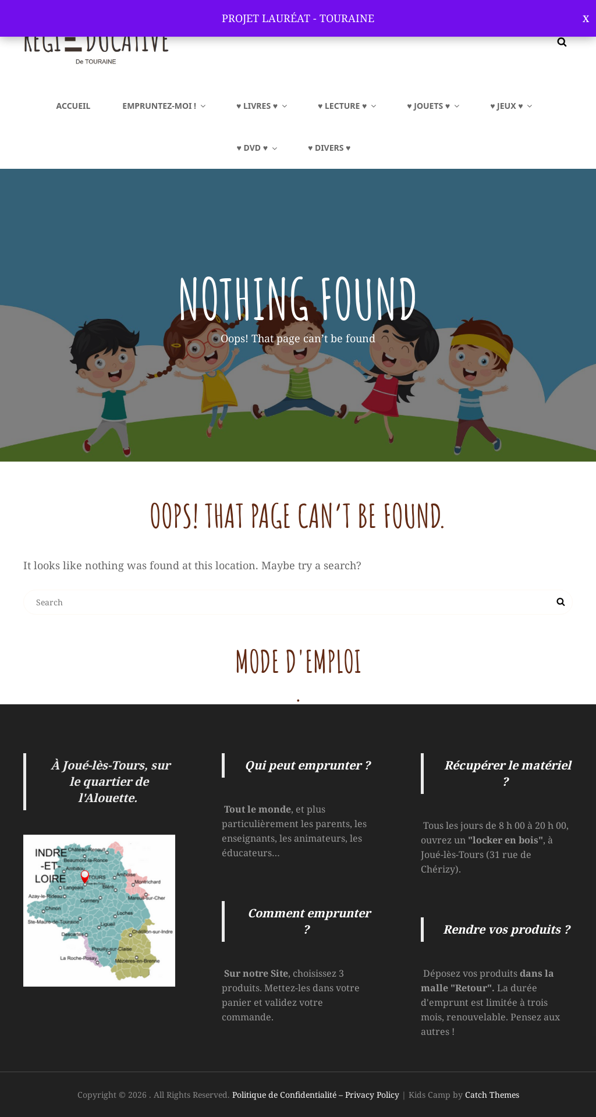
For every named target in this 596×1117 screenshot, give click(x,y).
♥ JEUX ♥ (512, 105)
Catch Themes (492, 1094)
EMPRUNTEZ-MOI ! (164, 105)
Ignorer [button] (586, 18)
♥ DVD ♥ (258, 147)
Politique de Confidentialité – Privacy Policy (315, 1094)
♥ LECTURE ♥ (348, 105)
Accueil (73, 105)
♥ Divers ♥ (329, 147)
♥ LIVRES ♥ (262, 105)
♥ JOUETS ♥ (434, 105)
